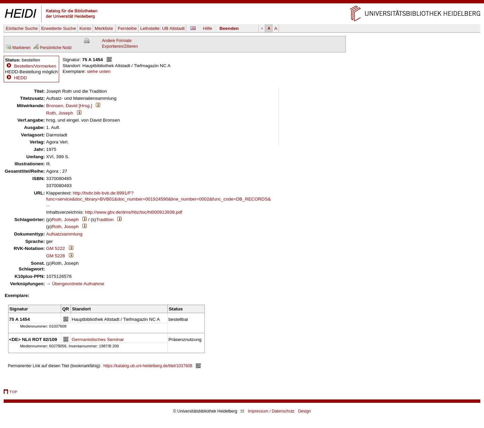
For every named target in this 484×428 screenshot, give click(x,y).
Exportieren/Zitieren (120, 46)
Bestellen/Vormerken (35, 66)
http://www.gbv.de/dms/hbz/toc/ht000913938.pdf (133, 212)
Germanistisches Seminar (98, 339)
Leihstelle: (162, 28)
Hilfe (207, 28)
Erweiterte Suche (58, 28)
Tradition (105, 219)
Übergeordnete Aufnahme (78, 283)
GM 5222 (55, 248)
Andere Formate (116, 40)
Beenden (229, 28)
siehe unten (99, 71)
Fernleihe (127, 28)
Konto (85, 28)
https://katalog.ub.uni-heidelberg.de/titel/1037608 (148, 365)
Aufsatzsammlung (64, 234)
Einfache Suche (22, 28)
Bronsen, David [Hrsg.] (69, 105)
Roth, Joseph (59, 113)
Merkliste (104, 28)
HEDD (16, 77)
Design (304, 411)
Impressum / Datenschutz (271, 411)
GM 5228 (55, 255)
